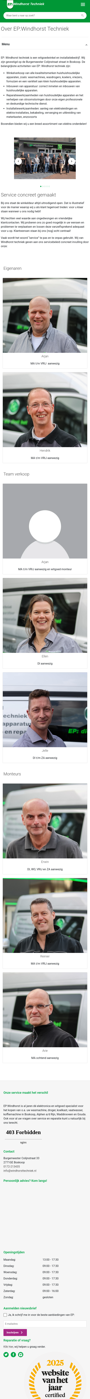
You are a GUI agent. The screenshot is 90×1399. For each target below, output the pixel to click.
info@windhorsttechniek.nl (19, 1170)
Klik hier (8, 1346)
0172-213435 (11, 1166)
